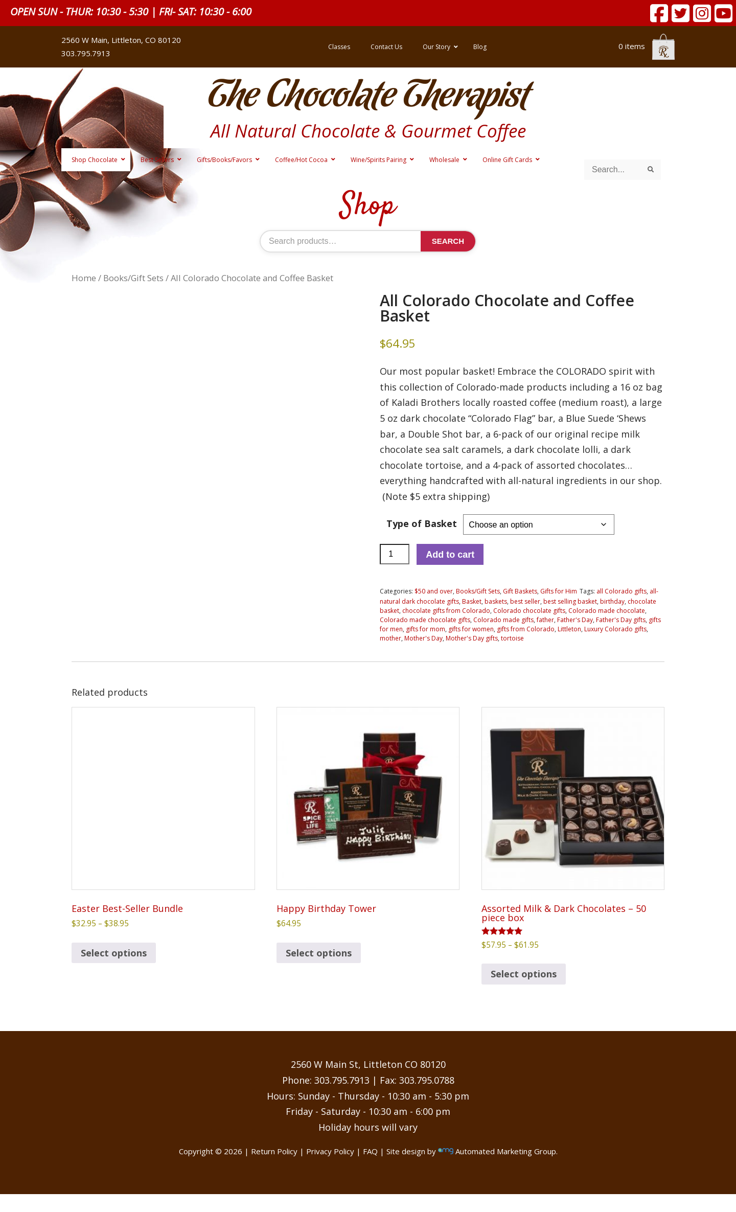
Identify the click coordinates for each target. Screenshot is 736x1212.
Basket (471, 601)
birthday (612, 601)
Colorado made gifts (503, 619)
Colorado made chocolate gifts (425, 619)
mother (390, 638)
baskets (496, 601)
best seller (525, 601)
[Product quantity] (394, 554)
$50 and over (434, 591)
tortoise (512, 638)
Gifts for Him (558, 591)
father (545, 619)
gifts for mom (425, 629)
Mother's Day (423, 638)
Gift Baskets (520, 591)
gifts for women (471, 629)
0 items (646, 46)
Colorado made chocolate (606, 610)
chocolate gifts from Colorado (446, 610)
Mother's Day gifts (472, 638)
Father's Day (575, 619)
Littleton (569, 629)
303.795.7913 (85, 53)
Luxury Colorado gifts (615, 629)
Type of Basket (421, 523)
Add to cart (450, 555)
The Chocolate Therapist (368, 97)
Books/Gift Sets (133, 278)
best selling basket (570, 601)
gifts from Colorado (526, 629)
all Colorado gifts (621, 591)
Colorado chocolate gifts (529, 610)
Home (84, 278)
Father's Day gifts (621, 619)
